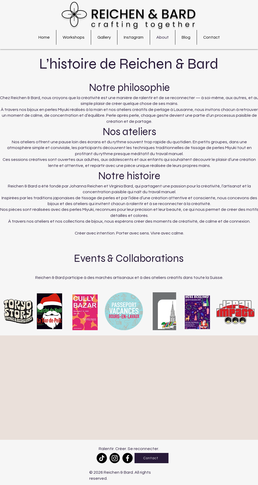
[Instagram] (115, 458)
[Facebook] (127, 458)
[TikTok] (102, 458)
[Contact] (151, 458)
